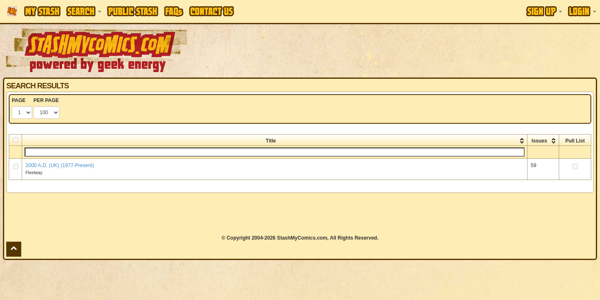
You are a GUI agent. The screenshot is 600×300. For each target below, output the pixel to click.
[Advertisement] (423, 50)
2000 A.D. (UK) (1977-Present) (59, 165)
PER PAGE (46, 100)
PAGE (18, 100)
